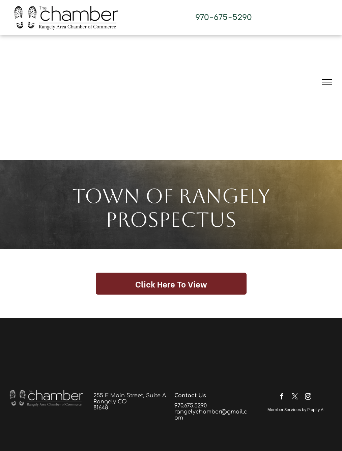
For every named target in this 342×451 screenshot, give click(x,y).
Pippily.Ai (315, 409)
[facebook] (282, 397)
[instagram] (308, 397)
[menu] (327, 82)
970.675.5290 (190, 406)
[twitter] (295, 397)
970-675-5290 (223, 16)
